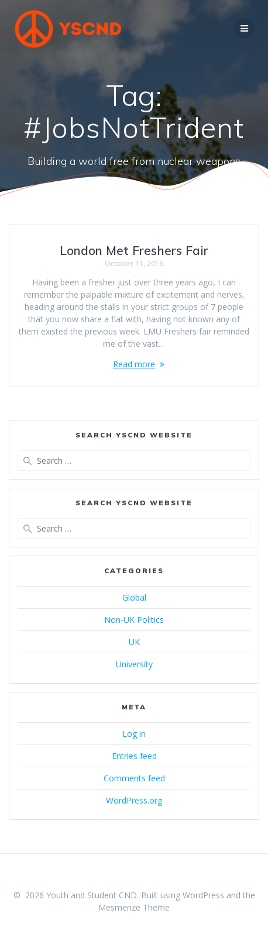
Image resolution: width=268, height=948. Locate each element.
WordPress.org (134, 800)
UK (134, 641)
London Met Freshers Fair (134, 250)
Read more (134, 364)
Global (134, 597)
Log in (134, 733)
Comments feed (134, 778)
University (134, 664)
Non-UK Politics (134, 619)
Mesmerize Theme (134, 907)
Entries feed (134, 755)
